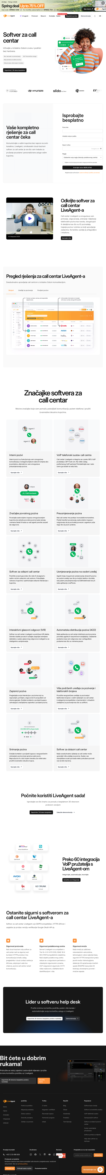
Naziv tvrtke (66, 145)
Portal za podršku (26, 1105)
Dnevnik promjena (27, 1117)
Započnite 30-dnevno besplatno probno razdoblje (44, 1018)
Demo (5, 1107)
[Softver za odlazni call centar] (29, 564)
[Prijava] (95, 16)
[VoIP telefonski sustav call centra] (77, 448)
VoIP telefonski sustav (91, 1113)
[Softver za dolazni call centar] (77, 742)
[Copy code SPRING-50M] (21, 10)
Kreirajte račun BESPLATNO (82, 167)
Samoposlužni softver (91, 1117)
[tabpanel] (53, 330)
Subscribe (98, 1155)
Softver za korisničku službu (93, 1109)
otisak (44, 1122)
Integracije (6, 1119)
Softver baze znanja (90, 1105)
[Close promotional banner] (103, 3)
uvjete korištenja (84, 172)
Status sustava (26, 1113)
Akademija (66, 1113)
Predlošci (66, 1117)
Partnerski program (48, 1117)
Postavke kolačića (41, 1168)
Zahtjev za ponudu (27, 1122)
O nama (44, 1105)
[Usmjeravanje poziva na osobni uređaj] (77, 564)
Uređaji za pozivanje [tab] (25, 290)
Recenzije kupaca (47, 1113)
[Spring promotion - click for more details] (53, 6)
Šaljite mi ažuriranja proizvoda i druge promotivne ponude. (81, 162)
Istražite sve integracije (71, 880)
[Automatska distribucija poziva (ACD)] (77, 623)
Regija (64, 154)
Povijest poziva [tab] (42, 290)
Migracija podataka (27, 1109)
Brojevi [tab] (11, 290)
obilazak (5, 1123)
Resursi (44, 16)
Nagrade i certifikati (48, 1109)
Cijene (5, 1111)
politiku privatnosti (94, 172)
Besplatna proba (71, 16)
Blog (64, 1105)
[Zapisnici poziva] (29, 683)
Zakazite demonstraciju (66, 812)
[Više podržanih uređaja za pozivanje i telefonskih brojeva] (77, 683)
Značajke (6, 1115)
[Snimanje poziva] (29, 742)
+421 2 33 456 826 (13, 1154)
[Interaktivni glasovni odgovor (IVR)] (29, 623)
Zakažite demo (42, 1081)
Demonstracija (86, 16)
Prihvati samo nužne (24, 1168)
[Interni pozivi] (29, 448)
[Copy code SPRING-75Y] (55, 10)
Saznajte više (66, 238)
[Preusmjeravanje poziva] (77, 506)
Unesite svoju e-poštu (69, 136)
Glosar (65, 1109)
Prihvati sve (10, 1168)
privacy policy (22, 1164)
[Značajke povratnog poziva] (29, 506)
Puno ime (65, 127)
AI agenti (25, 16)
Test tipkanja (67, 1122)
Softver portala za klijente (92, 1134)
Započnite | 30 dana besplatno (14, 70)
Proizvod (36, 16)
